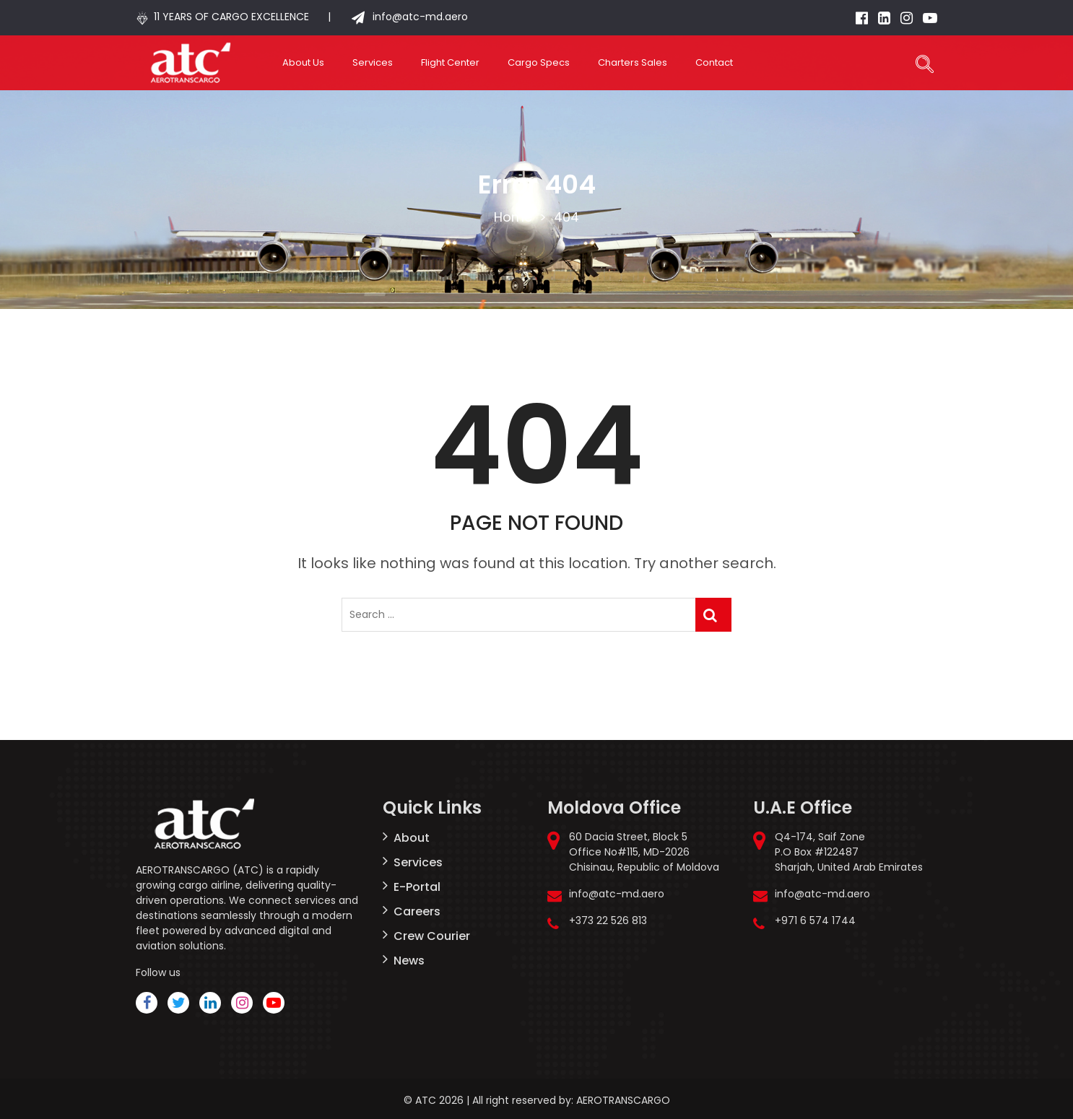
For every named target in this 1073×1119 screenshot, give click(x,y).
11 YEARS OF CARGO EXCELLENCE (231, 16)
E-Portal (417, 887)
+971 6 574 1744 (815, 920)
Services (372, 62)
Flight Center (450, 62)
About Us (303, 62)
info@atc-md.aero (419, 16)
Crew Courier (432, 936)
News (409, 960)
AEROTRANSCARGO (623, 1100)
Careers (417, 911)
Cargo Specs (539, 62)
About (412, 838)
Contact (714, 62)
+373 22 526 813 (608, 920)
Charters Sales (632, 62)
